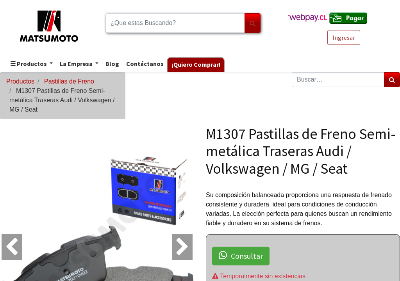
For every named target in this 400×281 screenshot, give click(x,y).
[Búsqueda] (253, 23)
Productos (20, 81)
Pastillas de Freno (69, 81)
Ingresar (343, 37)
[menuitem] (112, 64)
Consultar (241, 256)
